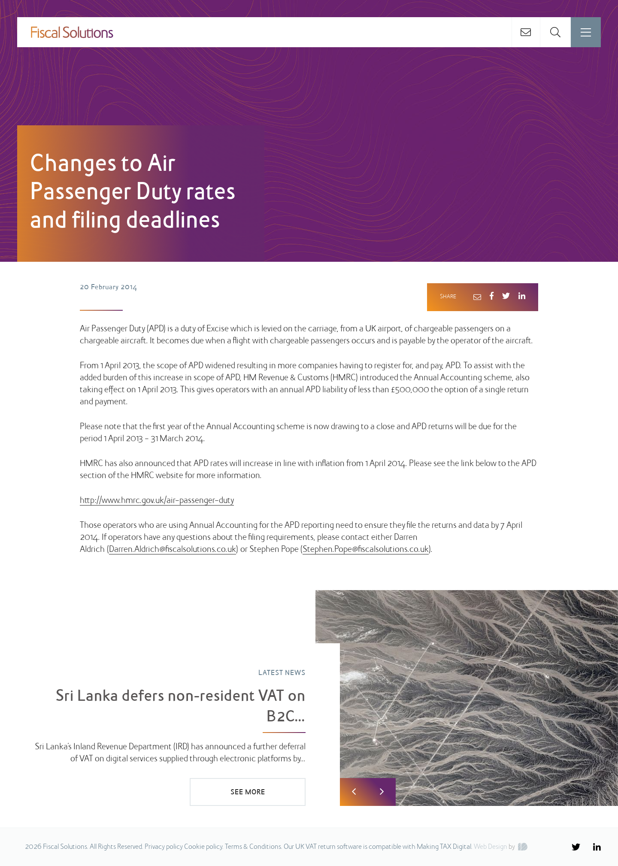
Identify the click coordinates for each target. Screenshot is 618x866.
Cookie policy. (204, 847)
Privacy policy (164, 847)
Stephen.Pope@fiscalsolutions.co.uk (366, 549)
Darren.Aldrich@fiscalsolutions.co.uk (172, 549)
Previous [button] (354, 792)
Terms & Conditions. (253, 847)
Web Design (490, 847)
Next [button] (382, 792)
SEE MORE (247, 792)
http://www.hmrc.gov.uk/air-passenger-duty (157, 501)
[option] (309, 698)
